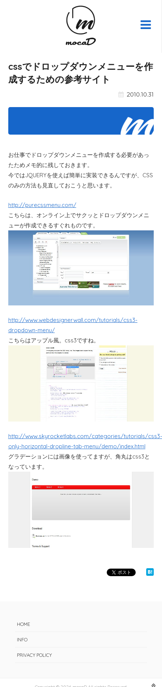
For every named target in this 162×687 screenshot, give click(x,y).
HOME (23, 624)
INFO (22, 639)
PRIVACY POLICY (34, 655)
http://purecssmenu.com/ (42, 205)
